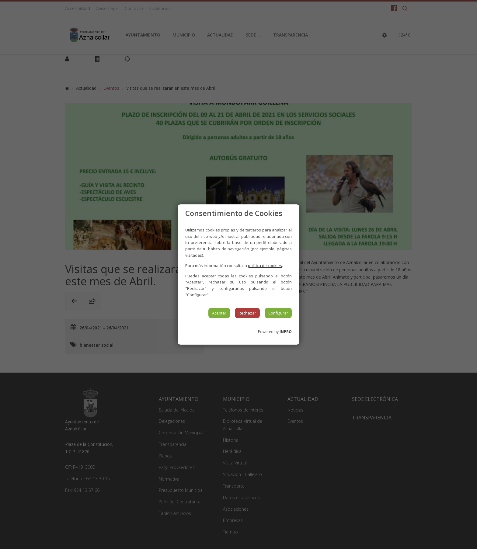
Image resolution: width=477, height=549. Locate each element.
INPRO (286, 331)
